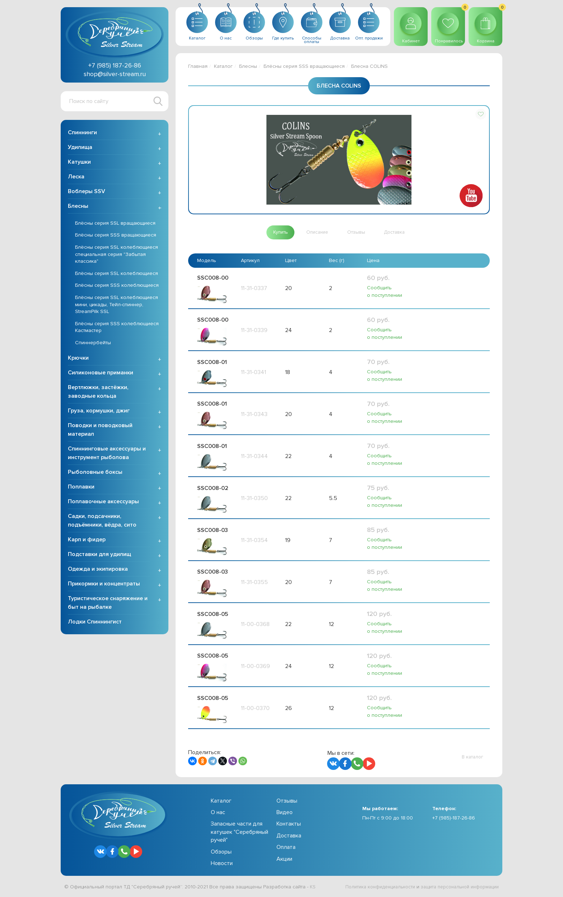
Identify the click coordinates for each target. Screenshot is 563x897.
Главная (198, 66)
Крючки (78, 358)
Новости (222, 864)
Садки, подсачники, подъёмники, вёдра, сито (102, 521)
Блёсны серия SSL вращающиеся (115, 224)
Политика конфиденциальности (370, 887)
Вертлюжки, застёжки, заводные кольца (98, 392)
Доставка (288, 836)
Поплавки (81, 487)
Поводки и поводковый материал (100, 430)
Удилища (80, 147)
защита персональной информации (456, 887)
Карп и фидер (87, 540)
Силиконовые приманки (100, 373)
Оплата (286, 847)
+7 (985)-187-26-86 (453, 818)
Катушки (79, 162)
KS (313, 887)
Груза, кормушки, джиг (99, 411)
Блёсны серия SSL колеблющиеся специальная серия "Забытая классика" (116, 255)
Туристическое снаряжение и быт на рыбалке (108, 603)
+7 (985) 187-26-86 (114, 65)
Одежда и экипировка (98, 569)
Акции (284, 859)
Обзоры (221, 852)
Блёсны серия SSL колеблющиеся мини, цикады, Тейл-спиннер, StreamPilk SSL (116, 305)
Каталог (223, 66)
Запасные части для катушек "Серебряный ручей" (239, 832)
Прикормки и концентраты (104, 584)
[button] (480, 114)
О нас (218, 813)
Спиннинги (82, 133)
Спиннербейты (93, 343)
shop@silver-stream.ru (115, 74)
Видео (284, 813)
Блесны (78, 206)
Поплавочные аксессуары (103, 502)
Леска (76, 177)
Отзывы (286, 801)
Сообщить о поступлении (384, 292)
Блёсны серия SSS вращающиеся (115, 236)
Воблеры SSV (86, 192)
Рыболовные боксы (95, 472)
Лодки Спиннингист (95, 622)
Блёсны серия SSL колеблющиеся (116, 274)
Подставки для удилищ (99, 555)
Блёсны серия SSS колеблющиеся (117, 286)
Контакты (288, 824)
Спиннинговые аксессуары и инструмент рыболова (107, 454)
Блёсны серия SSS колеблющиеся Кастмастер (117, 328)
